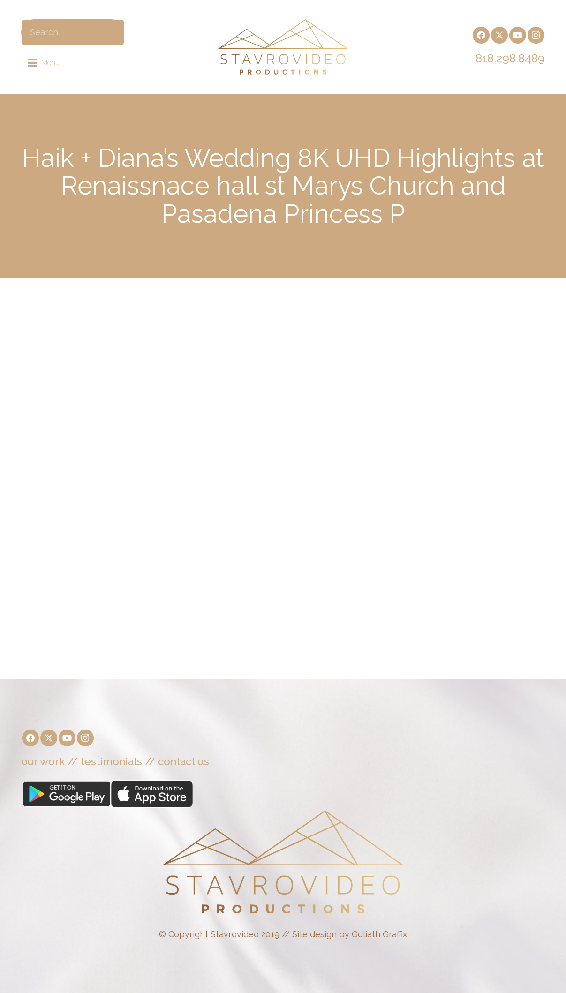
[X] (499, 35)
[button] (44, 63)
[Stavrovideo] (283, 47)
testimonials (111, 761)
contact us (183, 761)
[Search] (73, 32)
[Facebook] (481, 35)
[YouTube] (517, 35)
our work (43, 761)
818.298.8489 (510, 58)
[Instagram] (536, 35)
